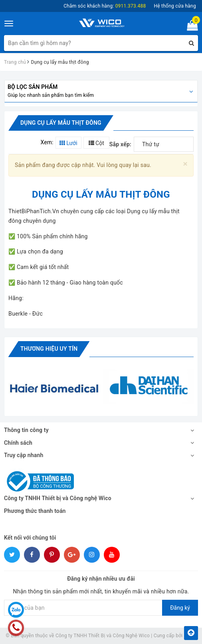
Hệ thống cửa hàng (175, 6)
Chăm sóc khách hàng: (104, 6)
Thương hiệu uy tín (48, 349)
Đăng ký (180, 608)
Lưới (68, 143)
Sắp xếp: (120, 144)
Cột (96, 143)
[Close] (185, 164)
